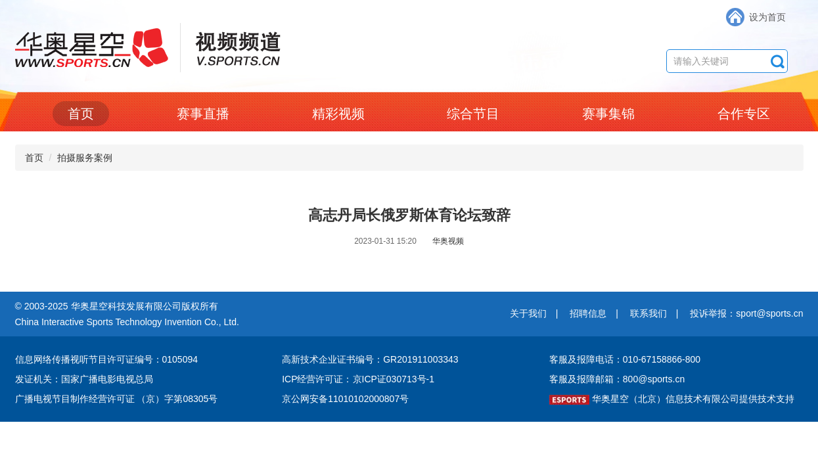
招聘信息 (588, 313)
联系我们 (648, 313)
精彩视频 (338, 113)
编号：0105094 (166, 359)
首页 (81, 113)
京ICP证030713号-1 (394, 379)
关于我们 (528, 313)
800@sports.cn (654, 379)
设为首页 (767, 17)
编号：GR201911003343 (406, 359)
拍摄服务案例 (84, 157)
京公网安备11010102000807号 (345, 399)
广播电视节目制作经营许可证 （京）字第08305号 (116, 399)
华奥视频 (448, 241)
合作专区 (743, 113)
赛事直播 (203, 113)
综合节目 (473, 113)
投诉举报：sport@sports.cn (746, 313)
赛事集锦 (608, 113)
